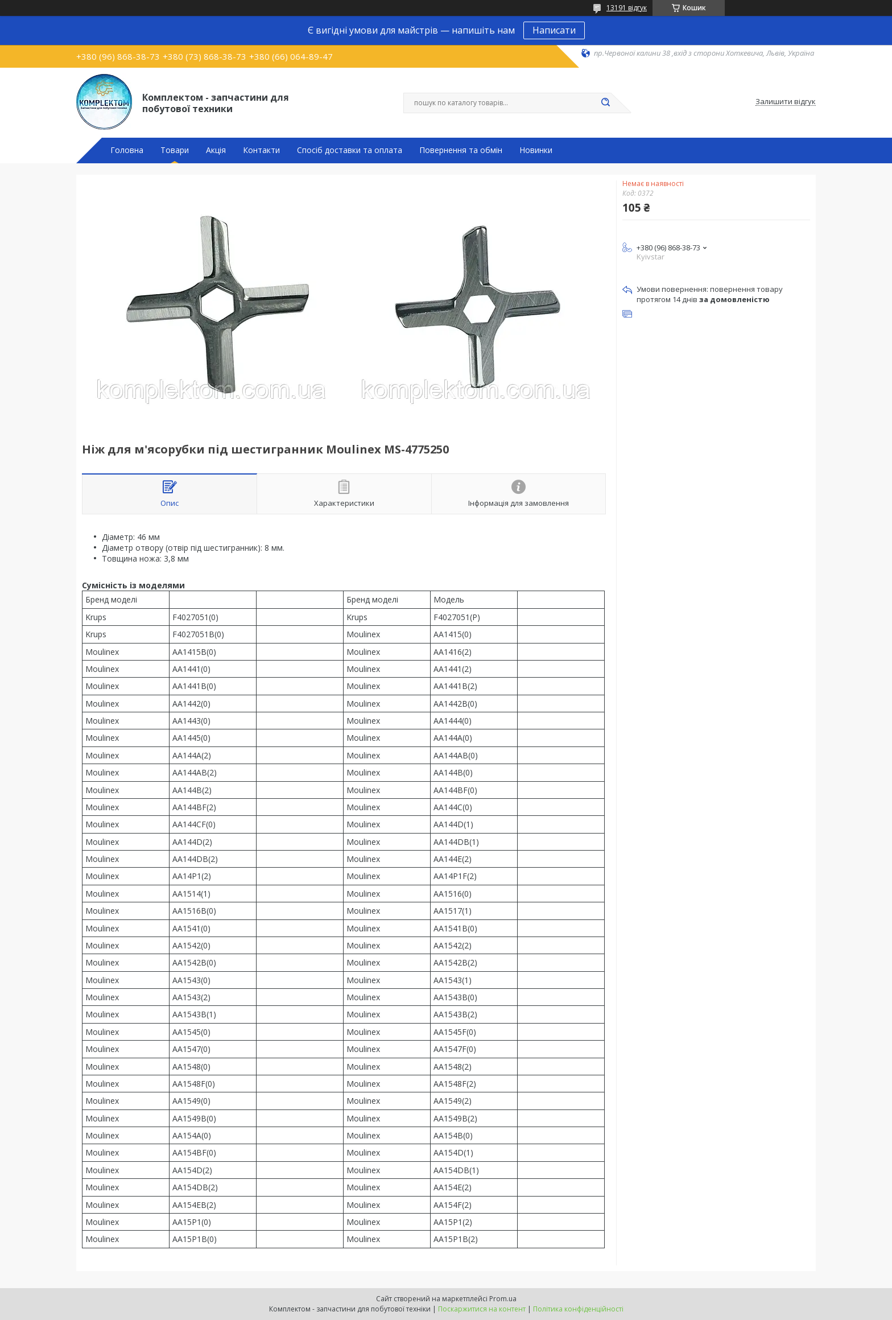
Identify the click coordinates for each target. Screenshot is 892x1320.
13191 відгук (626, 8)
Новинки (535, 150)
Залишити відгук (785, 102)
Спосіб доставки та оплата (349, 150)
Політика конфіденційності (578, 1309)
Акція (216, 150)
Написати (554, 30)
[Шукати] (605, 103)
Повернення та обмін (460, 150)
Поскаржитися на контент (482, 1309)
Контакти (261, 150)
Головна (126, 150)
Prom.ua (503, 1299)
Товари (174, 150)
